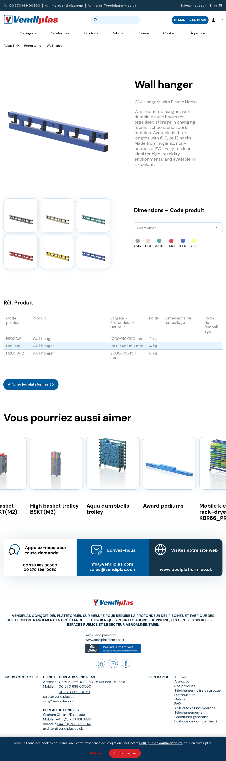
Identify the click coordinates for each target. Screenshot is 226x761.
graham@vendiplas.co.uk (63, 728)
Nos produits (184, 686)
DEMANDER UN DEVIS (190, 20)
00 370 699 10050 (40, 570)
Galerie (143, 33)
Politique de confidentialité (196, 721)
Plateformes (59, 33)
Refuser (96, 753)
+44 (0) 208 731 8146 (74, 724)
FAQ (177, 704)
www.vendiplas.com (101, 635)
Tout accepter (125, 753)
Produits (30, 46)
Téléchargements (188, 712)
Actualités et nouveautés (194, 708)
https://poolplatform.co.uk (112, 5)
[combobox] (137, 228)
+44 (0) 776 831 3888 (73, 719)
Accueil (9, 46)
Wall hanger (55, 46)
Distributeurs (185, 695)
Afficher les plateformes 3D (31, 384)
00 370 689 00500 (22, 5)
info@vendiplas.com (64, 5)
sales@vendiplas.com (113, 569)
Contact (170, 33)
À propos (198, 33)
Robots (118, 33)
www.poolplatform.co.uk (186, 569)
